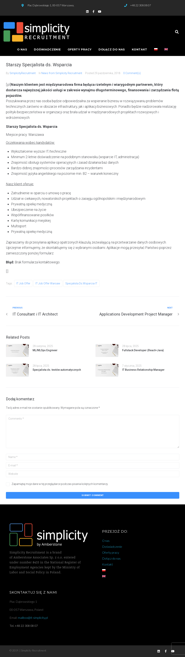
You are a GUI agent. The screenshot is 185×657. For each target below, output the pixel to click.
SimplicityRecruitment (23, 73)
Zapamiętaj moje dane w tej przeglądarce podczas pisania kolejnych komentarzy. (60, 483)
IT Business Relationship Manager (143, 369)
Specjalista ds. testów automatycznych (57, 369)
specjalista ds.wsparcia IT (81, 283)
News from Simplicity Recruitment (61, 73)
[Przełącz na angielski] (166, 49)
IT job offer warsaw (47, 283)
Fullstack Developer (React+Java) (143, 350)
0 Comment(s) (132, 73)
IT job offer (23, 283)
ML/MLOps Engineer (45, 350)
